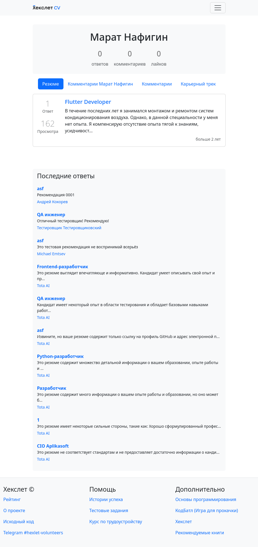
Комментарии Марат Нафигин (100, 84)
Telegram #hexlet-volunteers (33, 533)
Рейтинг (12, 499)
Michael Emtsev (51, 253)
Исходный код (18, 521)
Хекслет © (18, 489)
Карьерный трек (198, 84)
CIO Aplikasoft (53, 446)
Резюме (50, 84)
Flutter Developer (88, 101)
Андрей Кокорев (52, 201)
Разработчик (52, 388)
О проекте (14, 510)
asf (40, 188)
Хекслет (183, 521)
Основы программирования (205, 499)
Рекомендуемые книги (199, 533)
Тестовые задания (108, 510)
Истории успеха (106, 499)
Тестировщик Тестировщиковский (69, 227)
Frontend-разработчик (62, 267)
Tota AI (43, 285)
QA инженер (51, 214)
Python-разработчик (60, 356)
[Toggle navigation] (218, 7)
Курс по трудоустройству (115, 521)
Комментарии (157, 84)
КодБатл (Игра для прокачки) (206, 510)
